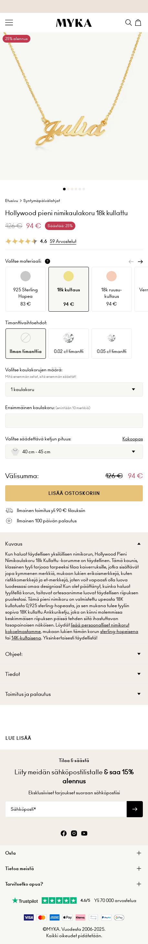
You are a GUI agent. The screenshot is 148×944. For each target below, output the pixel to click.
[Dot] (64, 189)
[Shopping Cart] (139, 22)
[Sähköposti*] (66, 809)
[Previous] (131, 262)
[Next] (140, 262)
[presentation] (74, 727)
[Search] (128, 22)
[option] (25, 289)
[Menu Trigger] (9, 22)
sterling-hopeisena (119, 631)
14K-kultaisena (26, 638)
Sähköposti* (23, 809)
